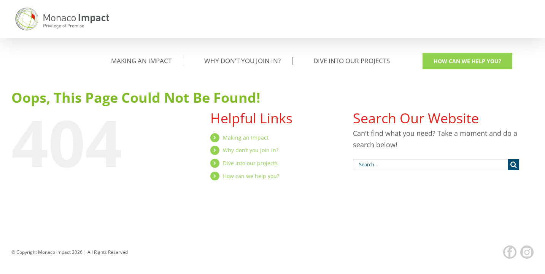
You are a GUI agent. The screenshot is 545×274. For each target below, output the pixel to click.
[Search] (513, 126)
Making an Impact (246, 99)
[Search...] (430, 126)
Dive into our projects (250, 125)
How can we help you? (251, 138)
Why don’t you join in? (250, 112)
